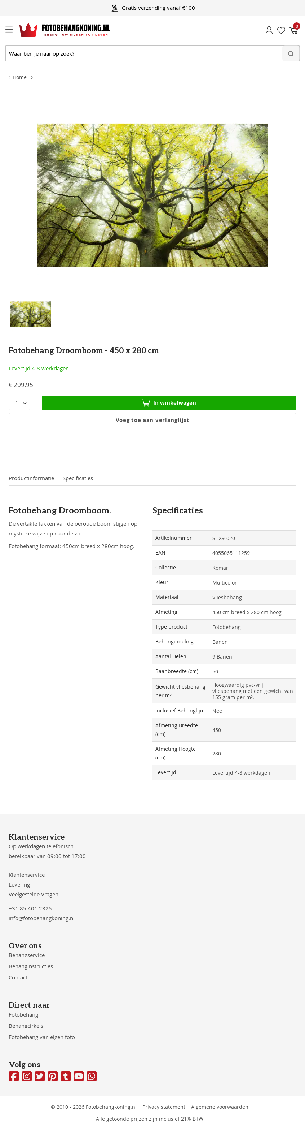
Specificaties (78, 478)
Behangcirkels (26, 1025)
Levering (19, 884)
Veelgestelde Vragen (33, 894)
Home (20, 77)
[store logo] (58, 30)
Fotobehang (23, 1014)
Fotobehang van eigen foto (42, 1036)
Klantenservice (27, 874)
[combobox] (152, 53)
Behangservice (27, 954)
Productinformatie (31, 478)
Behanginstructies (31, 966)
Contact (18, 977)
